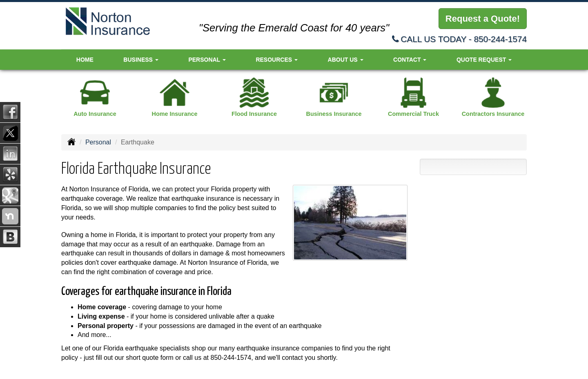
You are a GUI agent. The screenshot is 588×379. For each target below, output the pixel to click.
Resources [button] (277, 59)
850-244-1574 (500, 39)
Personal (98, 142)
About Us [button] (345, 59)
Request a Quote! (482, 18)
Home (85, 59)
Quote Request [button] (484, 59)
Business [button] (140, 59)
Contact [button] (409, 59)
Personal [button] (206, 59)
